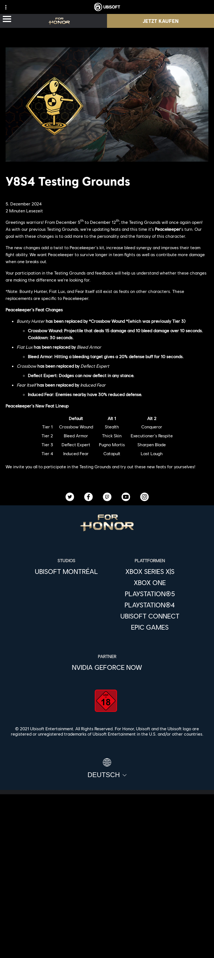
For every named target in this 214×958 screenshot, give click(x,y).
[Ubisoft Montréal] (66, 571)
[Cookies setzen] (107, 948)
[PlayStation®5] (149, 593)
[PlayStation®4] (149, 605)
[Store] (107, 839)
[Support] (107, 890)
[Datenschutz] (107, 920)
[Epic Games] (149, 627)
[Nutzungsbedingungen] (107, 929)
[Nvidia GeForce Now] (107, 667)
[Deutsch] (107, 768)
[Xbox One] (149, 582)
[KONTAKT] (107, 911)
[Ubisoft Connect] (107, 851)
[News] (107, 877)
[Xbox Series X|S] (149, 571)
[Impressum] (107, 938)
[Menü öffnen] (7, 19)
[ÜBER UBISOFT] (107, 864)
